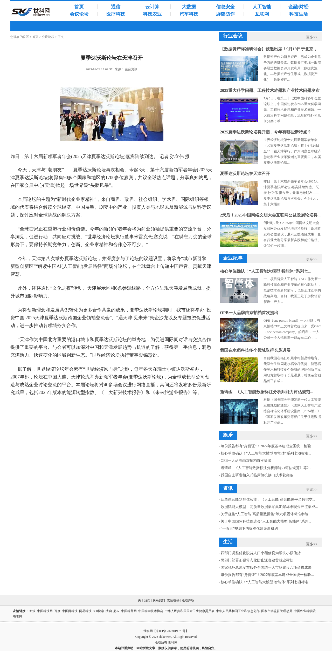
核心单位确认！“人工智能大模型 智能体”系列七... (265, 271)
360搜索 (98, 611)
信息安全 (225, 6)
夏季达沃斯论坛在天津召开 (245, 173)
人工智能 (262, 6)
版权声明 (188, 600)
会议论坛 (79, 14)
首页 (79, 6)
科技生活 (298, 14)
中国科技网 (45, 611)
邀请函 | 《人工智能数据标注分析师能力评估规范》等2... (266, 468)
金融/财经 (298, 6)
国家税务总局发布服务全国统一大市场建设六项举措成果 (266, 567)
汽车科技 (188, 14)
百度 (57, 611)
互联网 (262, 14)
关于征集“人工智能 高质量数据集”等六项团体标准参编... (266, 514)
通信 (115, 6)
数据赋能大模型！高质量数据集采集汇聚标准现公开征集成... (269, 507)
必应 (116, 611)
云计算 (152, 6)
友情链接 (173, 600)
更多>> (311, 37)
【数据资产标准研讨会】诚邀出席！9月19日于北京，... (270, 49)
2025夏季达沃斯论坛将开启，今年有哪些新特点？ (265, 132)
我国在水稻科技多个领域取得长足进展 (255, 350)
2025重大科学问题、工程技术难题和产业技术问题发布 (270, 90)
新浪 (32, 611)
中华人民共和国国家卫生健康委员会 (190, 611)
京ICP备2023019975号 (171, 631)
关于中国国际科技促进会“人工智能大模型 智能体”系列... (266, 521)
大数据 (189, 6)
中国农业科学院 (305, 611)
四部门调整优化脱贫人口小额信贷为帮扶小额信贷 (261, 553)
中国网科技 (70, 611)
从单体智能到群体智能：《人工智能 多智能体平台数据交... (268, 499)
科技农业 (152, 14)
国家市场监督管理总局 (276, 611)
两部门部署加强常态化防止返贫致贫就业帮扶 (257, 560)
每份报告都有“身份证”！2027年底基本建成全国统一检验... (267, 446)
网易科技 (85, 611)
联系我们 (159, 600)
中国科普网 (129, 611)
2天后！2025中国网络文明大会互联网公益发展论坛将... (270, 215)
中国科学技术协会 (150, 611)
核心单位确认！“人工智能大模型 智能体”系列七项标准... (266, 453)
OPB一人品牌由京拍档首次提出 (249, 312)
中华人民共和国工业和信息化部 (238, 611)
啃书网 (18, 616)
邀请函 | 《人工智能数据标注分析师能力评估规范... (266, 392)
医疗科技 (115, 14)
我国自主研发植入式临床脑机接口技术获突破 (257, 475)
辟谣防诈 (225, 14)
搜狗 (109, 611)
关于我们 (144, 600)
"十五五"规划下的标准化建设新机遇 (249, 529)
